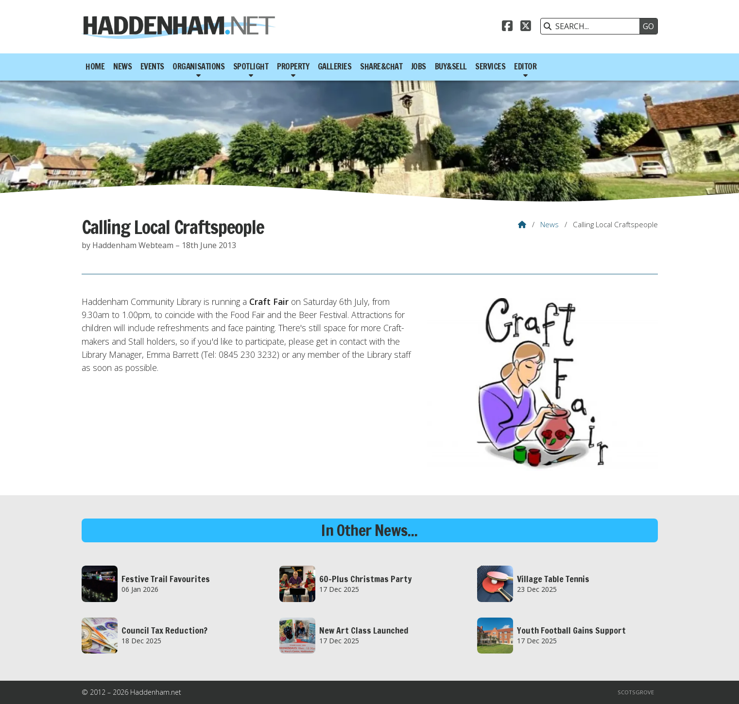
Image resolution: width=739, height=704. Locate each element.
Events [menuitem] (152, 66)
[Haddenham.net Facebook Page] (507, 27)
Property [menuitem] (293, 66)
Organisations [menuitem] (198, 66)
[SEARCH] (593, 26)
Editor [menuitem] (525, 66)
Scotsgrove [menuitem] (636, 692)
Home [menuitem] (95, 66)
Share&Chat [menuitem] (381, 66)
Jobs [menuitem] (418, 66)
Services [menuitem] (490, 66)
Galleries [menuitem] (335, 66)
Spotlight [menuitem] (251, 66)
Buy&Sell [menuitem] (451, 66)
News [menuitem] (122, 66)
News (549, 224)
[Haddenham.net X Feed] (525, 27)
